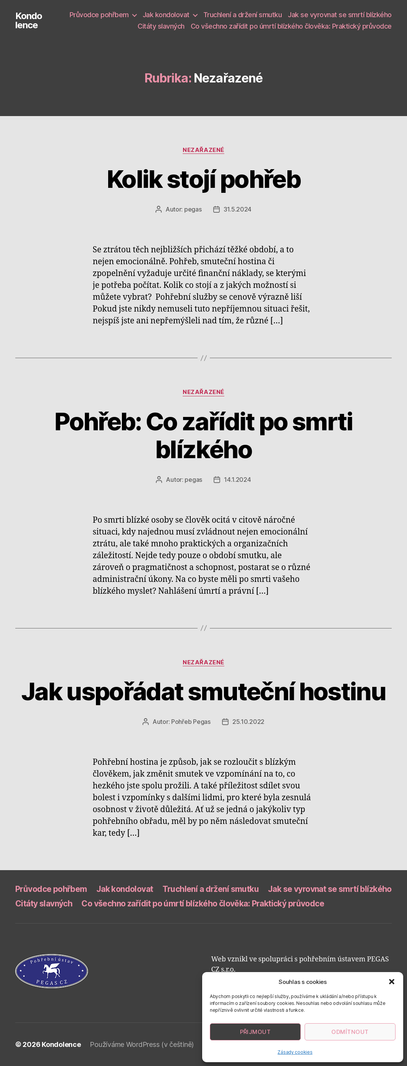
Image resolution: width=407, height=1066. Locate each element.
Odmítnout (350, 1031)
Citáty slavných (161, 26)
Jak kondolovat (166, 15)
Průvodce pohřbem (99, 15)
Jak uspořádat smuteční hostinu (203, 691)
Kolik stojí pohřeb (203, 179)
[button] (392, 981)
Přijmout (255, 1031)
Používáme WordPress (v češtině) (142, 1044)
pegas (193, 209)
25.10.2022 (248, 721)
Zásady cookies (294, 1052)
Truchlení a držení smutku (242, 15)
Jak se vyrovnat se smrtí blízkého (340, 15)
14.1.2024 (237, 479)
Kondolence (28, 20)
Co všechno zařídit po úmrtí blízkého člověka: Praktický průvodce (291, 26)
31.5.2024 (238, 209)
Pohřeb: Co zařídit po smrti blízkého (203, 435)
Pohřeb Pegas (191, 721)
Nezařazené (203, 150)
